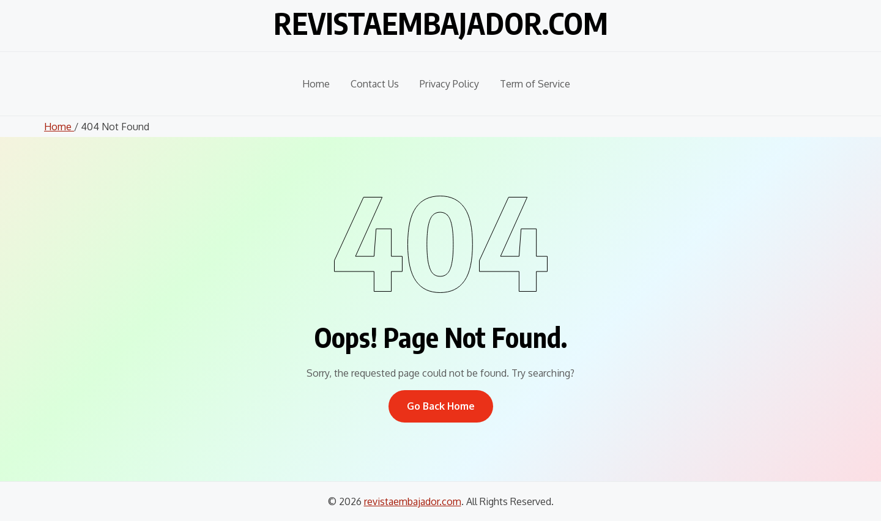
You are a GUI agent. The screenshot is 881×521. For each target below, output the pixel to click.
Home (316, 84)
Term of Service (535, 84)
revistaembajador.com (440, 23)
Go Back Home (441, 406)
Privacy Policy (449, 84)
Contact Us (375, 84)
